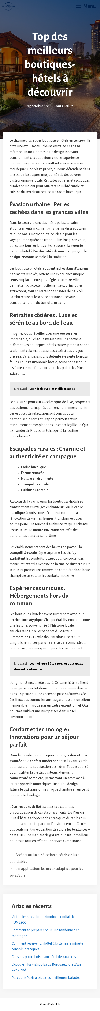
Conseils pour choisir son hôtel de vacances (44, 957)
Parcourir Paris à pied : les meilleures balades (46, 978)
